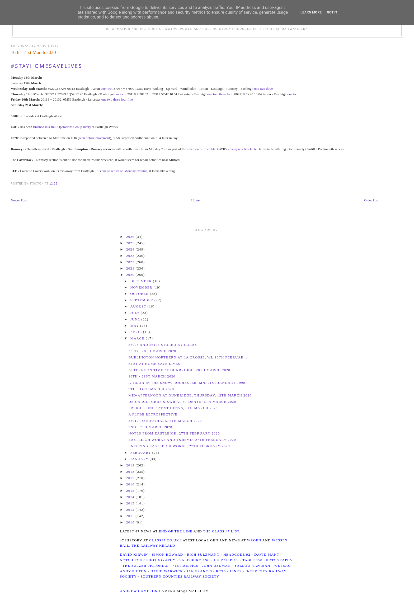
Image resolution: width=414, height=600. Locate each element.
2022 (131, 262)
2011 (130, 516)
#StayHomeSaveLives (46, 66)
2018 (131, 472)
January (140, 459)
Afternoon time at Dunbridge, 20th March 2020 (179, 370)
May (135, 326)
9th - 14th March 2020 (151, 389)
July (135, 313)
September (142, 300)
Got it (332, 12)
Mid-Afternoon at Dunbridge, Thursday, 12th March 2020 (189, 395)
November (142, 287)
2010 (131, 522)
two (109, 89)
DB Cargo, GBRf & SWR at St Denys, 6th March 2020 (182, 402)
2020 (131, 275)
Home (195, 200)
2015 (131, 491)
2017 (131, 478)
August (139, 306)
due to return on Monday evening (125, 171)
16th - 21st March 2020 (33, 52)
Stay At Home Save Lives (154, 364)
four (230, 94)
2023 (131, 256)
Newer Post (19, 200)
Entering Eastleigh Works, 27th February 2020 (179, 446)
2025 (131, 243)
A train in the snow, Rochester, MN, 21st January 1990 (186, 383)
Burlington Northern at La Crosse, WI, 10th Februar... (187, 357)
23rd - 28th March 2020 (152, 351)
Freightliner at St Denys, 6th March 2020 (173, 408)
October (140, 294)
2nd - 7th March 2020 (150, 427)
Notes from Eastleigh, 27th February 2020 (174, 433)
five (130, 99)
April (136, 332)
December (141, 281)
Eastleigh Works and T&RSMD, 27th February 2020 (182, 440)
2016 (131, 484)
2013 (131, 503)
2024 (131, 249)
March (138, 338)
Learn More (311, 12)
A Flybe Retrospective (152, 414)
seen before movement (94, 138)
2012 (131, 510)
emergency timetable (201, 149)
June (136, 319)
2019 (131, 465)
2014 (131, 497)
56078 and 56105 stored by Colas (162, 345)
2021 (131, 268)
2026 (131, 237)
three (269, 89)
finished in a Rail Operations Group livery (62, 127)
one (103, 89)
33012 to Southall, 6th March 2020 (165, 421)
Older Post (371, 200)
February (141, 453)
